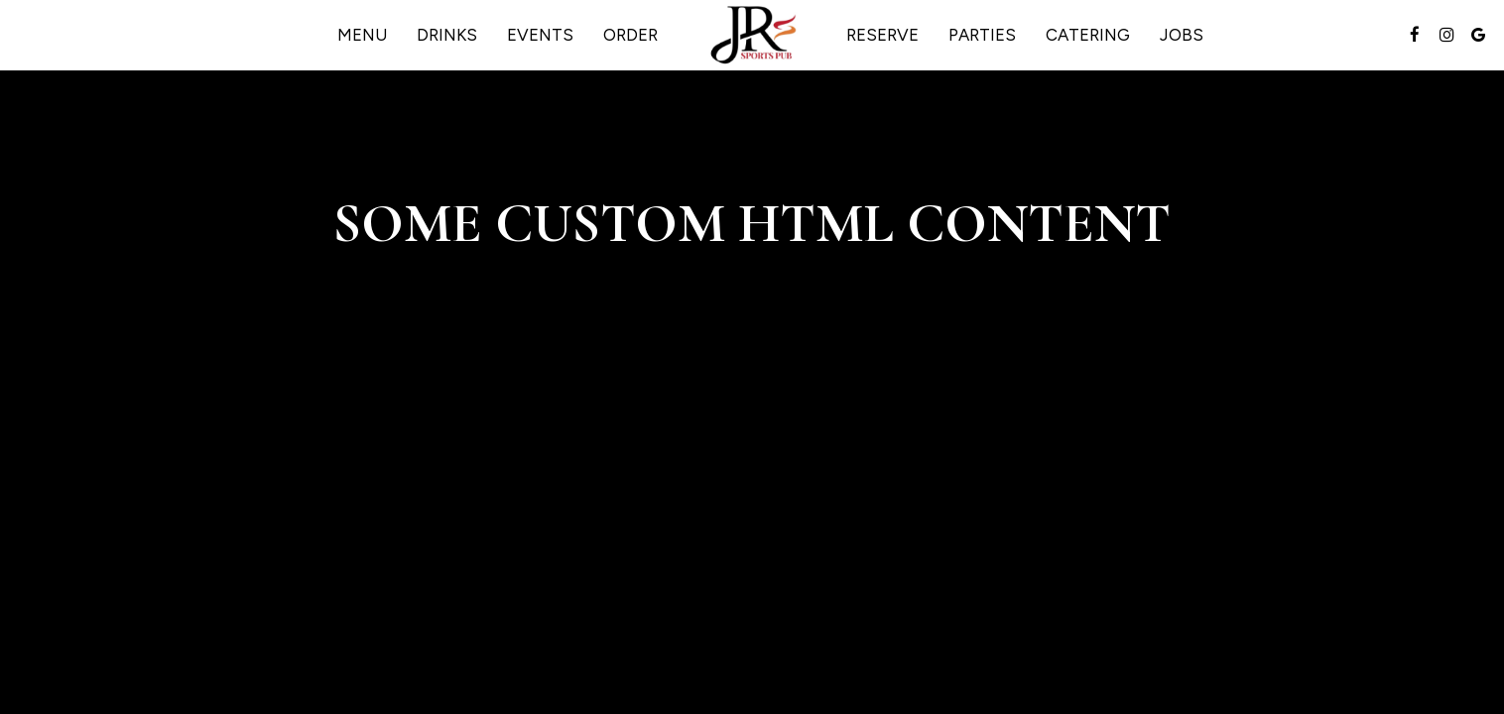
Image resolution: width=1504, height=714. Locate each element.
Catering (1088, 35)
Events (540, 35)
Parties (982, 35)
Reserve (882, 35)
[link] (752, 34)
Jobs (1181, 35)
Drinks (447, 35)
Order (630, 35)
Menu (362, 35)
